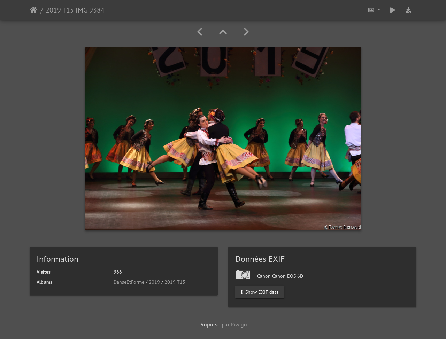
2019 (154, 282)
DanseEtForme (129, 282)
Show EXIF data (260, 292)
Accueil (34, 10)
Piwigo (239, 324)
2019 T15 (174, 282)
